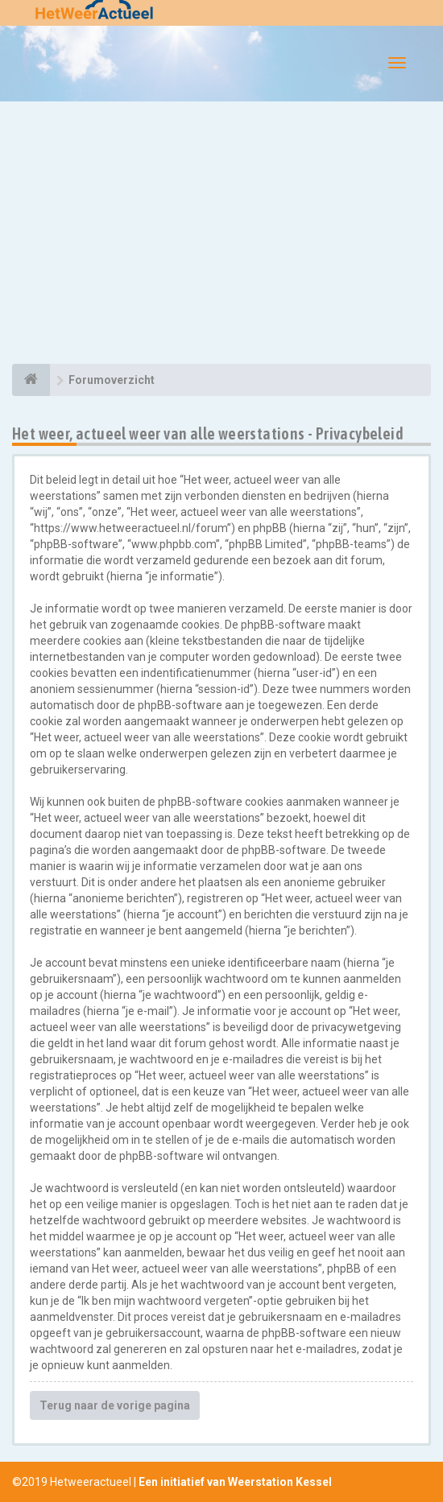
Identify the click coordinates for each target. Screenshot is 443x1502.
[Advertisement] (221, 235)
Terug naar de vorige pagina (114, 1405)
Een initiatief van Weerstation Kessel (235, 1481)
